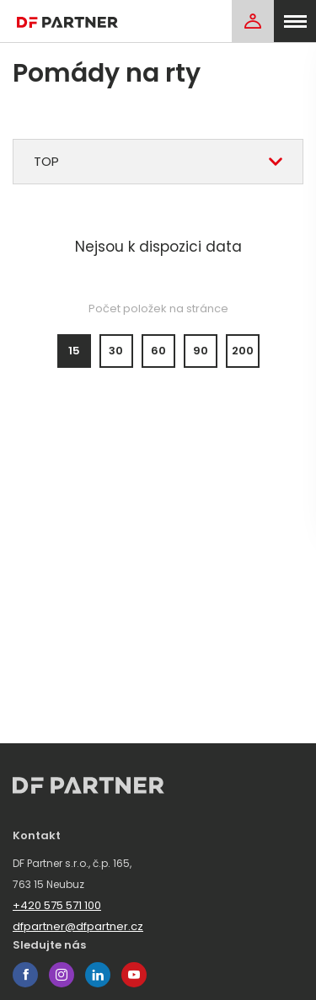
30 (116, 351)
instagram (61, 974)
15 (74, 351)
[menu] (295, 21)
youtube (134, 974)
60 (158, 351)
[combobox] (158, 161)
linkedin (97, 974)
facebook (25, 974)
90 (200, 351)
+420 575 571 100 (57, 905)
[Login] (253, 21)
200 (243, 351)
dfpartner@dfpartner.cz (78, 926)
